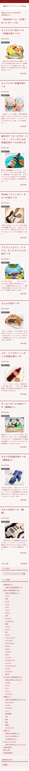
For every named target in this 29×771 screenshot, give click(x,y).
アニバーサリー (9, 702)
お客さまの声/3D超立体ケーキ (13, 587)
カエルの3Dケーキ (10, 303)
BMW (6, 624)
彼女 (6, 719)
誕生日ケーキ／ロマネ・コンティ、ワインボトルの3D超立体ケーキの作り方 (14, 139)
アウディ (7, 635)
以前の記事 (24, 563)
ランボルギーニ (9, 621)
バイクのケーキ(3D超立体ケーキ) (12, 677)
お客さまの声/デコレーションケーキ (15, 744)
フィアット (8, 663)
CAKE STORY (7, 747)
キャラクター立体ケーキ (12, 736)
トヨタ (7, 596)
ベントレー (8, 657)
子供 (6, 716)
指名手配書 (8, 713)
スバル (7, 610)
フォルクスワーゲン (10, 665)
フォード (7, 629)
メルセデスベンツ (10, 660)
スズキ (7, 607)
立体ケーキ (6, 730)
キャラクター (9, 671)
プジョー (7, 626)
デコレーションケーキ (9, 741)
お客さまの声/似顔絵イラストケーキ (15, 699)
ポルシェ (7, 646)
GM (6, 632)
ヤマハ (7, 688)
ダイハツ (7, 612)
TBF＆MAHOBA (7, 753)
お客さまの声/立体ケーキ (12, 733)
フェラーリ (8, 618)
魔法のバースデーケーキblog (14, 6)
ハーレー (7, 691)
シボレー (7, 649)
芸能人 (7, 725)
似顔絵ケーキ (7, 696)
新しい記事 (5, 563)
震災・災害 (6, 750)
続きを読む (23, 73)
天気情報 (4, 764)
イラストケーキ (9, 727)
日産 (6, 598)
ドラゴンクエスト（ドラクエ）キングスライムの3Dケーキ (13, 250)
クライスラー (9, 640)
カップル (7, 705)
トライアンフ (9, 694)
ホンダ (7, 604)
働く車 (7, 674)
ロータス (7, 668)
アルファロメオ (9, 643)
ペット (7, 711)
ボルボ (7, 654)
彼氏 (6, 722)
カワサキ (7, 682)
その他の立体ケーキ (10, 739)
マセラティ (8, 651)
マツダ (7, 601)
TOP (11, 12)
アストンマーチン (10, 637)
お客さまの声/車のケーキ (12, 593)
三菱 (6, 615)
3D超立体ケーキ (5, 42)
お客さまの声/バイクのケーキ (13, 680)
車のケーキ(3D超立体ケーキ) (11, 590)
